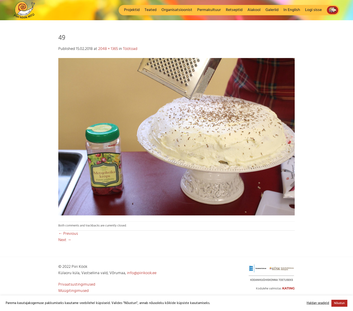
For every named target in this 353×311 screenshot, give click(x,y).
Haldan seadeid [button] (318, 303)
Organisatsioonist (176, 10)
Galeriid (271, 10)
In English (291, 10)
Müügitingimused (73, 291)
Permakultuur (209, 10)
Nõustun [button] (339, 303)
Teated (150, 10)
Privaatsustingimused (76, 284)
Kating (288, 288)
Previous (68, 233)
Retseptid (234, 10)
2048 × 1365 (108, 49)
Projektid (132, 10)
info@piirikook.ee (141, 273)
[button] (313, 10)
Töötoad (130, 49)
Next (64, 240)
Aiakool (253, 10)
